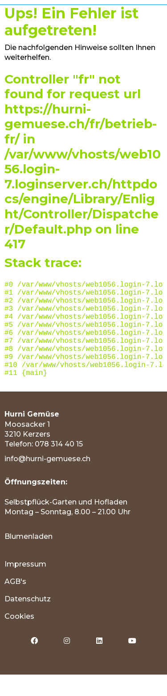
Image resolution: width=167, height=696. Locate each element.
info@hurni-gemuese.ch (47, 480)
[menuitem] (83, 585)
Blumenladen (28, 558)
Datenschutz (27, 620)
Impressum (25, 585)
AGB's (15, 603)
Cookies (19, 637)
